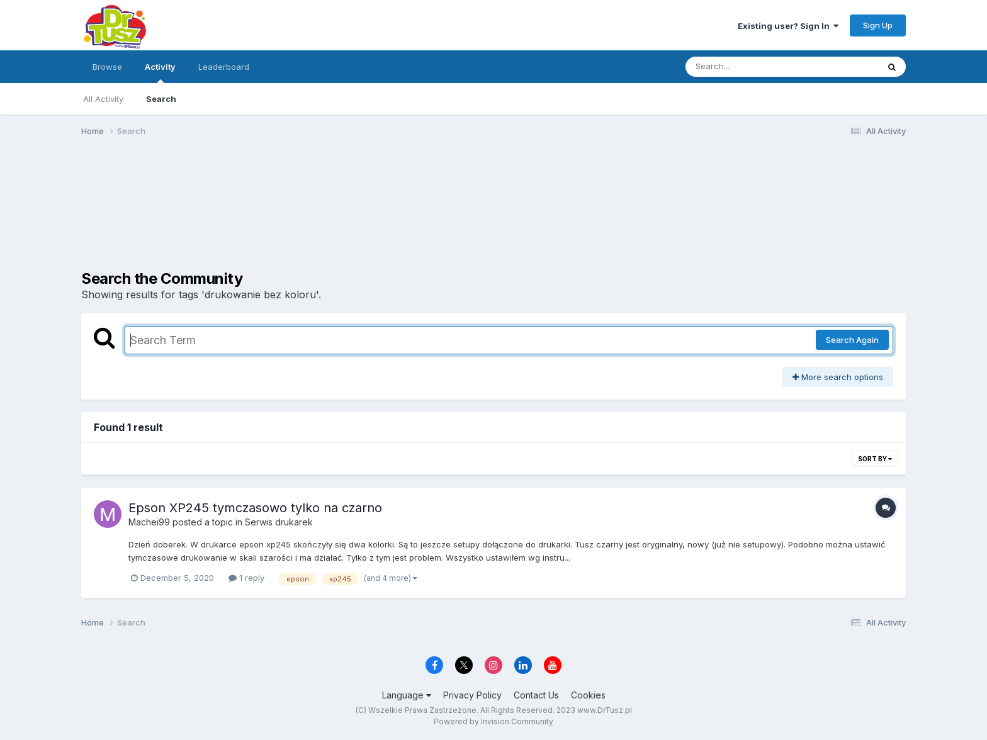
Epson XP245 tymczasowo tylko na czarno (255, 507)
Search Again (852, 340)
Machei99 (149, 522)
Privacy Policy (472, 695)
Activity (160, 72)
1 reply (246, 578)
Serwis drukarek (279, 522)
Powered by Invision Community (493, 721)
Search (161, 99)
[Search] (747, 67)
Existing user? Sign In (788, 26)
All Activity (103, 99)
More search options (837, 377)
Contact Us (536, 695)
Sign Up (878, 25)
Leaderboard (223, 67)
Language (406, 695)
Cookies (588, 695)
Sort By (875, 458)
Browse (107, 67)
